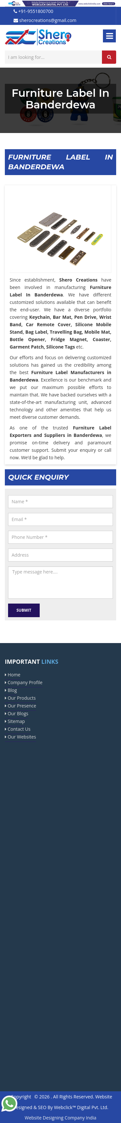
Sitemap (15, 721)
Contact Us (17, 729)
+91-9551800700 (33, 11)
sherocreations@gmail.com (45, 20)
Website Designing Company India (60, 1118)
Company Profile (24, 682)
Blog (11, 690)
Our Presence (20, 706)
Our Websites (20, 737)
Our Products (20, 698)
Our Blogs (16, 713)
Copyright (21, 1097)
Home (12, 675)
